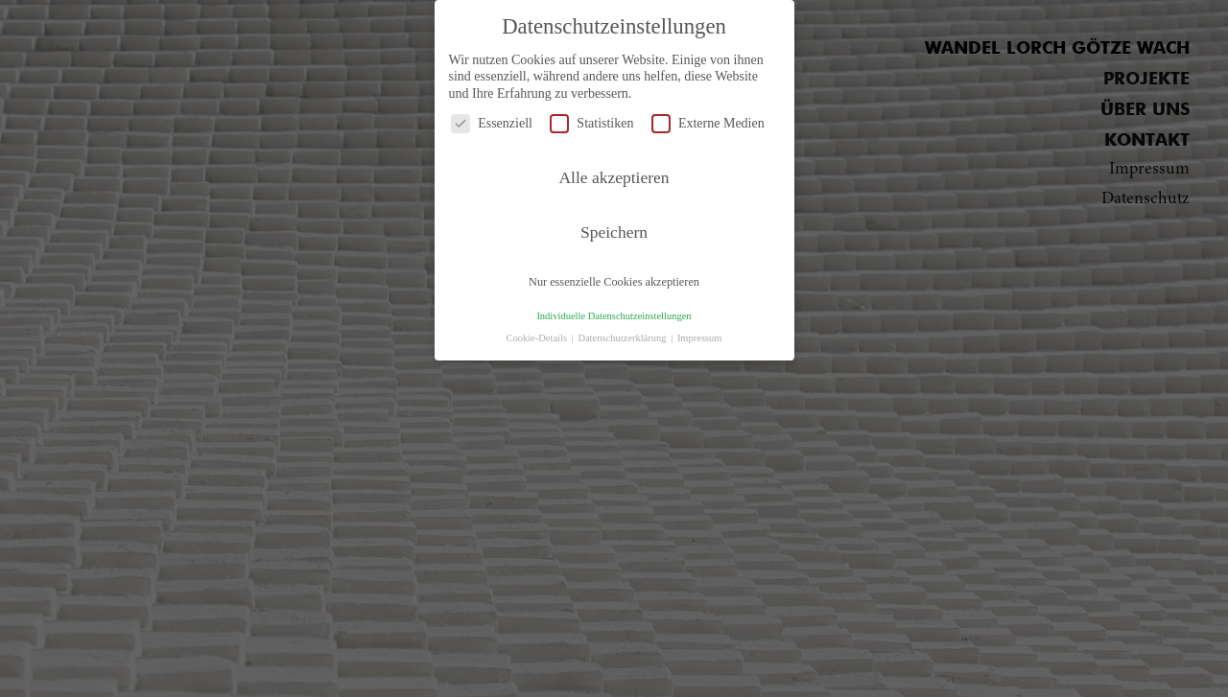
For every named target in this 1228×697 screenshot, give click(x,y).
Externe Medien (708, 123)
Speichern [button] (614, 232)
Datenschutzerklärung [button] (623, 338)
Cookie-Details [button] (537, 338)
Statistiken (591, 123)
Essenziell (491, 123)
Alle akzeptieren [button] (613, 177)
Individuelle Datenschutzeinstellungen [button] (613, 316)
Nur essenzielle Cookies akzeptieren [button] (614, 282)
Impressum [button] (699, 338)
